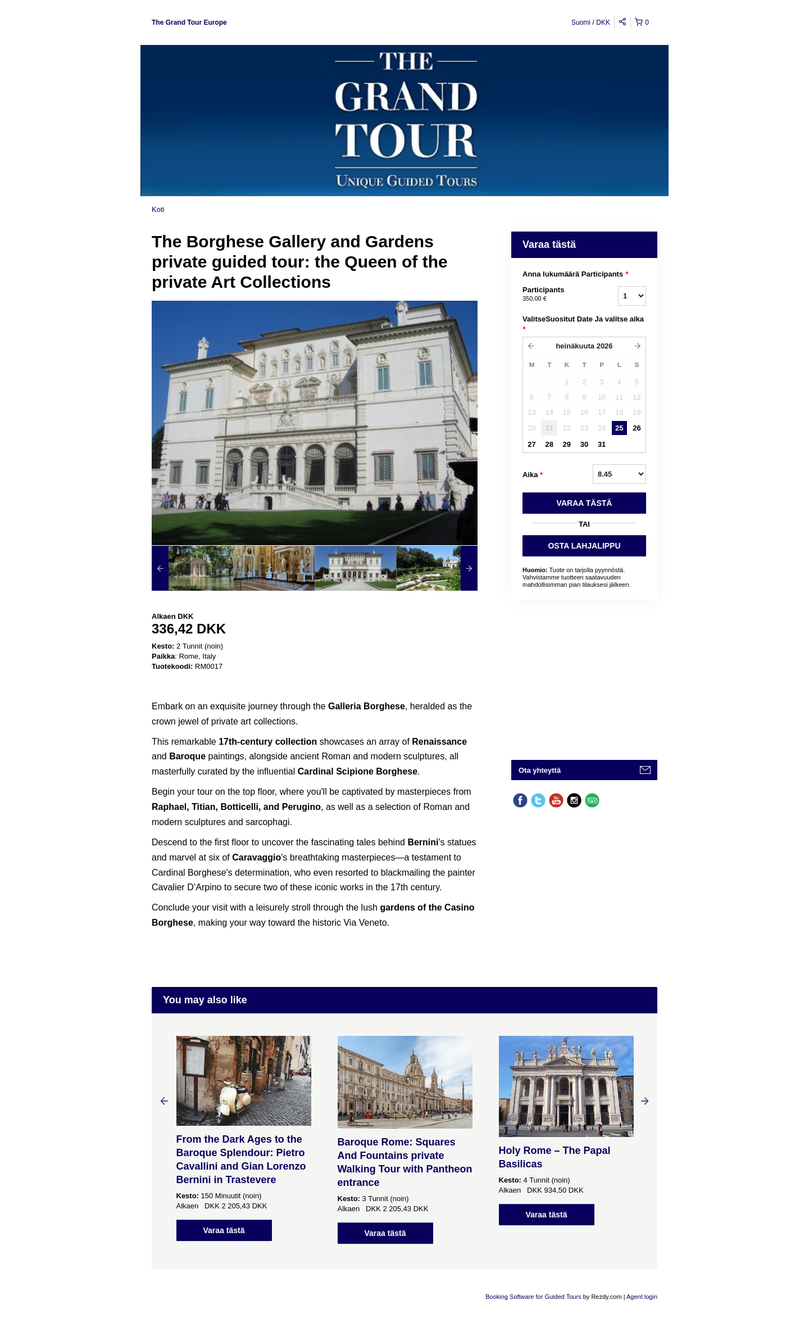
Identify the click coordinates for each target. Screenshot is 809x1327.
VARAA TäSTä (584, 503)
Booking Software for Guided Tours (534, 1296)
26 (636, 428)
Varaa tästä (224, 1230)
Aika (532, 475)
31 (602, 444)
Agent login (641, 1296)
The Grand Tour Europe (189, 22)
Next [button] (645, 1100)
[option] (192, 568)
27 (531, 444)
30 (584, 444)
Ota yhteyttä (540, 770)
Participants (556, 295)
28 (549, 444)
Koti (158, 209)
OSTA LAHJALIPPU (584, 545)
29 (567, 444)
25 (619, 428)
